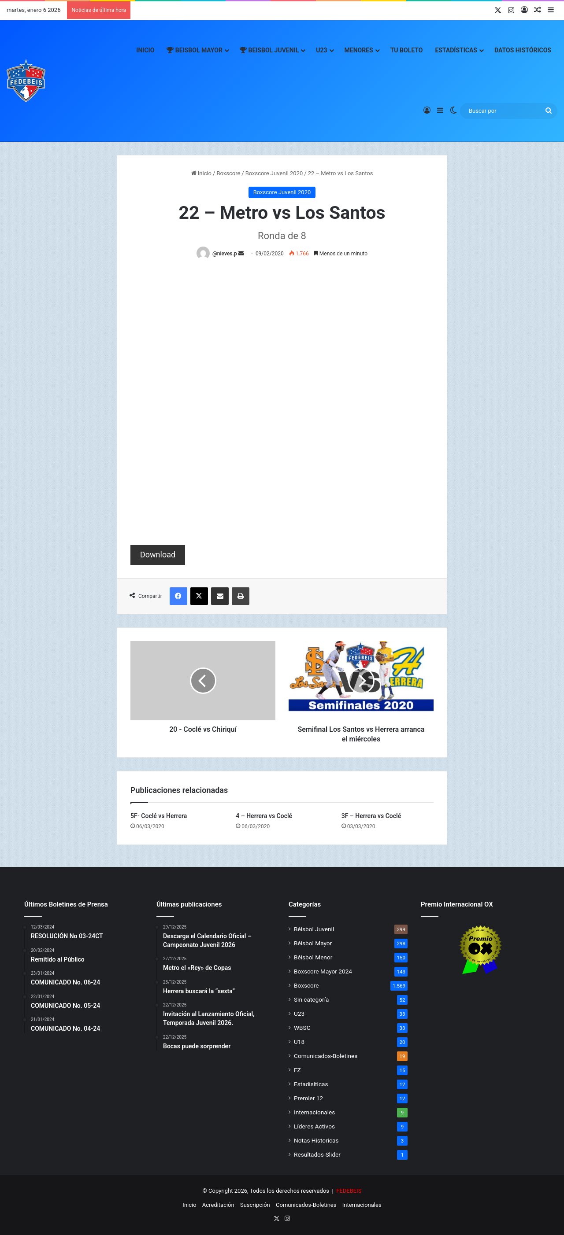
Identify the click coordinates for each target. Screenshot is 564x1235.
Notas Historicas (316, 1140)
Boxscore (228, 173)
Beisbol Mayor (195, 50)
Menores (359, 50)
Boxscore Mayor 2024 (323, 971)
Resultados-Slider (317, 1154)
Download (157, 554)
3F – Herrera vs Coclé (371, 815)
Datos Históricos (522, 50)
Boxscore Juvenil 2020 (274, 173)
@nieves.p (224, 254)
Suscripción (255, 1205)
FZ (297, 1069)
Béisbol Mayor (313, 943)
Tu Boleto (406, 50)
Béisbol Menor (313, 957)
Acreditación (218, 1205)
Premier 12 (308, 1098)
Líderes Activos (314, 1126)
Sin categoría (311, 999)
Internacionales (314, 1112)
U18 (299, 1041)
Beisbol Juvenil (269, 50)
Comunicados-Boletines (325, 1055)
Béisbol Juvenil (314, 929)
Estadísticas (456, 50)
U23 (321, 50)
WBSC (302, 1027)
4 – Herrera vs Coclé (264, 815)
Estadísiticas (311, 1084)
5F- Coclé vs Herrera (158, 815)
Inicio (145, 50)
